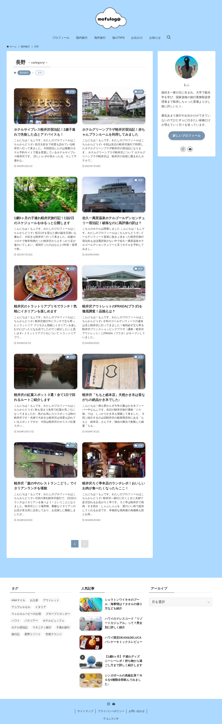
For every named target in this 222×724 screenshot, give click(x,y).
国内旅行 (24, 72)
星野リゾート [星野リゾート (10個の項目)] (33, 634)
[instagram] (183, 149)
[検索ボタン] (168, 37)
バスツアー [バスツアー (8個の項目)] (31, 620)
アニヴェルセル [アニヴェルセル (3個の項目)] (21, 607)
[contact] (190, 149)
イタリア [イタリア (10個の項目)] (40, 607)
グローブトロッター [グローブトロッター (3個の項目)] (58, 613)
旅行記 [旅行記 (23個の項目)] (16, 634)
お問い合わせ (137, 711)
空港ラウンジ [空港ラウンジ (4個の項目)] (54, 634)
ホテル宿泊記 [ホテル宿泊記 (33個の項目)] (20, 627)
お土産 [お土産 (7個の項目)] (34, 600)
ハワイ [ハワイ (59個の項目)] (16, 620)
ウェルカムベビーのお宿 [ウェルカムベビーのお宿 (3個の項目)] (26, 613)
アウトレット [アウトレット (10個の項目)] (51, 600)
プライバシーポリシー (111, 711)
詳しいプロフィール (187, 135)
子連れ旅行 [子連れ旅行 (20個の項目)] (63, 627)
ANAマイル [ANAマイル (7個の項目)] (18, 600)
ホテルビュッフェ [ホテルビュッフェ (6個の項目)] (53, 620)
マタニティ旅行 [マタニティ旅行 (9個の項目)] (42, 627)
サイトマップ (85, 711)
